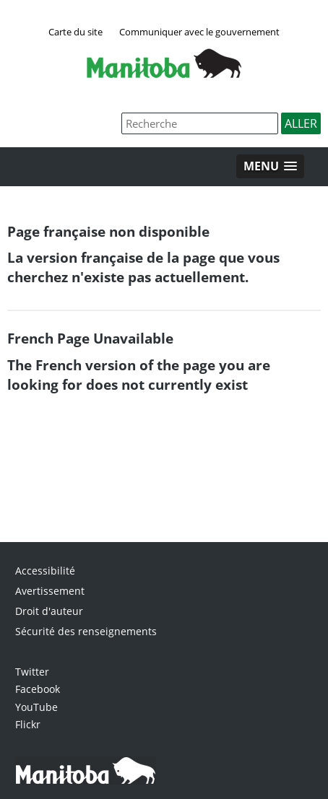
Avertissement (50, 591)
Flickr (27, 724)
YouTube (36, 707)
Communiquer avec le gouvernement (199, 31)
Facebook (37, 689)
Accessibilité (45, 570)
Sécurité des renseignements (86, 631)
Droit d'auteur (49, 611)
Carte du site (75, 31)
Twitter (32, 671)
